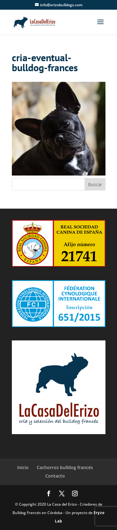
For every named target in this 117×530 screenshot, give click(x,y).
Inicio (23, 467)
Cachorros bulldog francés (65, 467)
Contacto (55, 476)
